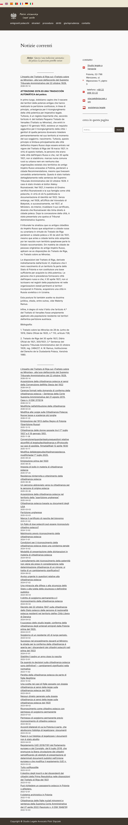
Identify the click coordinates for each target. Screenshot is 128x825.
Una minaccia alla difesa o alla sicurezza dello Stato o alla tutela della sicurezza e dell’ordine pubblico (43, 588)
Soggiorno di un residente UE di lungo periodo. (43, 635)
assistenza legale (96, 107)
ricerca (119, 130)
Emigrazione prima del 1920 (34, 461)
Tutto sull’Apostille (29, 767)
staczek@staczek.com (97, 100)
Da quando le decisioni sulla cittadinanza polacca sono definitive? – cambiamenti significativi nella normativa (45, 665)
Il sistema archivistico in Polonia (36, 794)
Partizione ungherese (31, 512)
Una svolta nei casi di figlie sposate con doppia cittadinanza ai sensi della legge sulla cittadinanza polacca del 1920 (44, 687)
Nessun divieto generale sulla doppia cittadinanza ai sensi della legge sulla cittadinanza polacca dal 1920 (39, 699)
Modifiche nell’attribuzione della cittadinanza (42, 406)
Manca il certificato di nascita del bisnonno (42, 518)
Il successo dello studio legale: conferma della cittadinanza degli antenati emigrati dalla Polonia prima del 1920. (45, 625)
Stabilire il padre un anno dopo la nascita (41, 656)
